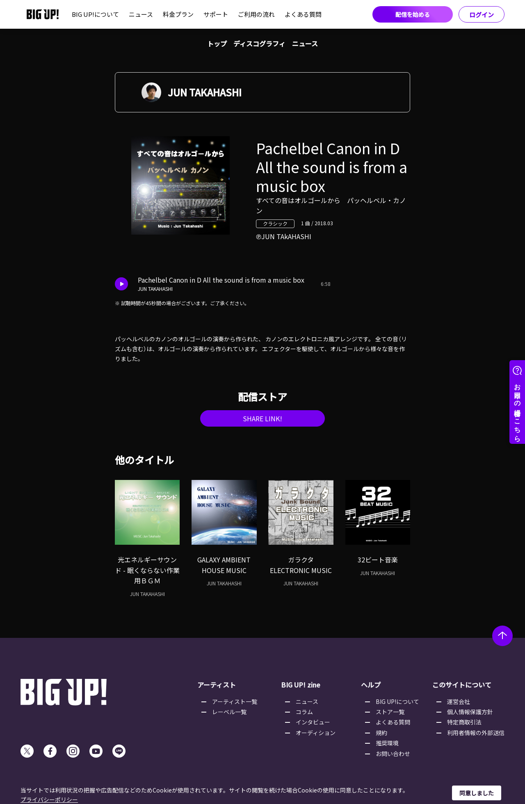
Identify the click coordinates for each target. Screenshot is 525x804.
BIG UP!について (95, 14)
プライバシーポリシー (49, 799)
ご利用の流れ (256, 14)
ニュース (141, 14)
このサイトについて (461, 684)
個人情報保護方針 (470, 712)
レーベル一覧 (229, 712)
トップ (217, 43)
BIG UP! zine (300, 684)
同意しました (476, 793)
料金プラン (178, 14)
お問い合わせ (393, 753)
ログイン (481, 14)
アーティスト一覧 (234, 701)
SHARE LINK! (262, 418)
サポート (215, 14)
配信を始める (412, 14)
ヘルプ (371, 684)
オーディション (316, 733)
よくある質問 (303, 14)
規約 (381, 733)
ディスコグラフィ (259, 43)
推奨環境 (387, 743)
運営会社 (458, 701)
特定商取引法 (464, 722)
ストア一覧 (390, 712)
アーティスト (216, 684)
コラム (304, 712)
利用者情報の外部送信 (475, 733)
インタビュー (313, 722)
